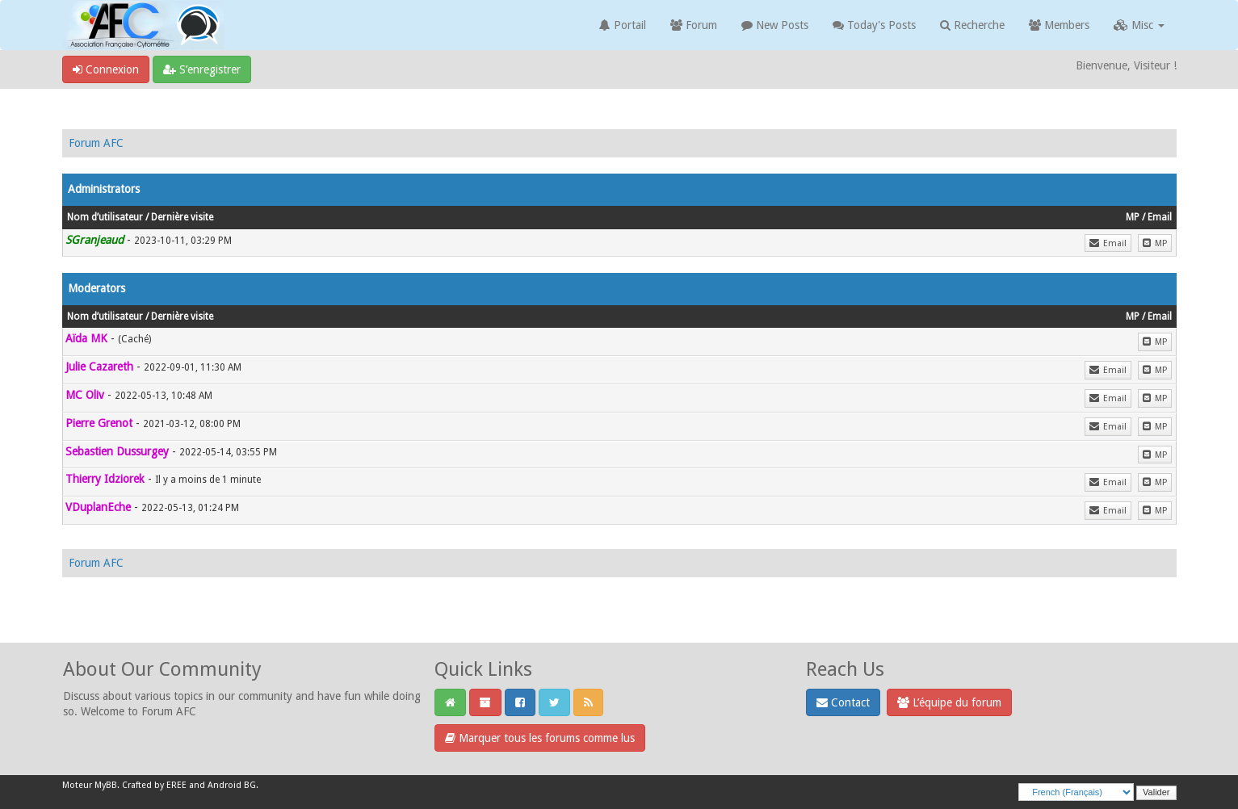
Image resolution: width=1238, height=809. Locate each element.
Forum (693, 25)
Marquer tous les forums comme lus (540, 737)
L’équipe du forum (949, 702)
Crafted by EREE (154, 785)
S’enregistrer (202, 69)
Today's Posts (874, 25)
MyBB (105, 785)
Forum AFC (96, 142)
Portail (622, 25)
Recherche (972, 25)
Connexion (106, 69)
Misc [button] (1139, 25)
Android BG (232, 785)
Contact (843, 702)
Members (1059, 25)
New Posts (774, 25)
